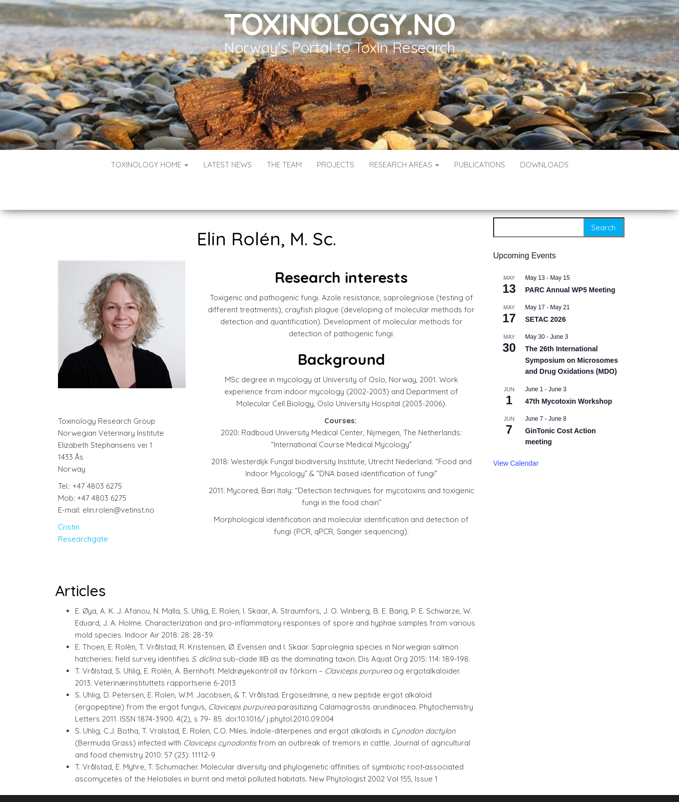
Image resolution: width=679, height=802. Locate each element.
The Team (284, 164)
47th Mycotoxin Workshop (568, 371)
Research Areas (404, 164)
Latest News (227, 164)
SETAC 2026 (545, 289)
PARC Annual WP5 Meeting (570, 260)
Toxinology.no (339, 23)
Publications (479, 164)
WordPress (341, 781)
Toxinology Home (149, 164)
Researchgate (83, 509)
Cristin (68, 497)
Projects (335, 164)
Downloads (544, 164)
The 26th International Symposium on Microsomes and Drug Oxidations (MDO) (571, 330)
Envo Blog (412, 781)
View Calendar (516, 433)
